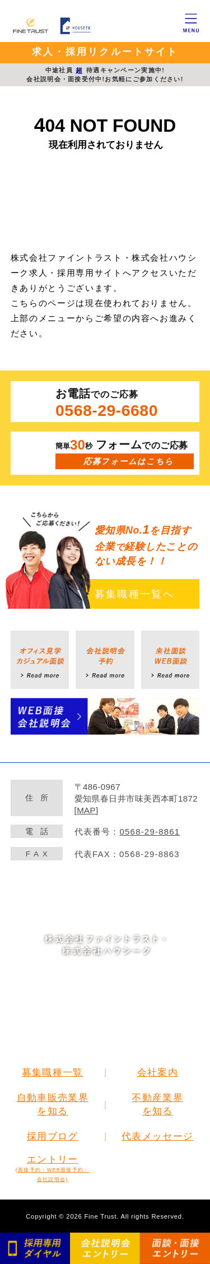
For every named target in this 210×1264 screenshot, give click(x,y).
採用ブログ (52, 1136)
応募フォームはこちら (128, 461)
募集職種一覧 (52, 1072)
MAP (86, 810)
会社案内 (157, 1072)
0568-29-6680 (106, 410)
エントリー (53, 1168)
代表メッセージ (157, 1136)
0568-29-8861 (150, 831)
